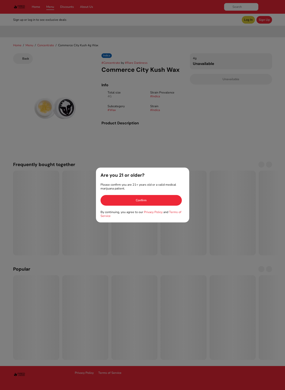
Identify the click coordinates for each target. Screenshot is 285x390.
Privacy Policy (153, 212)
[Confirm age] (141, 200)
